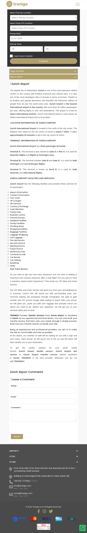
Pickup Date (15, 33)
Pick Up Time (15, 44)
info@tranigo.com (22, 485)
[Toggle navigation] (78, 5)
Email (14, 396)
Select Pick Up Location (20, 12)
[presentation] (31, 428)
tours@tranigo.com (23, 493)
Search (43, 61)
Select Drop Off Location (21, 23)
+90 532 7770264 (22, 481)
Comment (16, 407)
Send (17, 436)
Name (14, 386)
